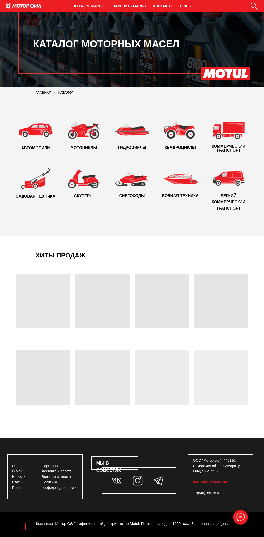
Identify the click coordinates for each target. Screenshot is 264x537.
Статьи (17, 482)
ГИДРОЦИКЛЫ (132, 147)
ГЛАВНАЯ (43, 92)
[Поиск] (254, 6)
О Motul (18, 471)
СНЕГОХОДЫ (132, 196)
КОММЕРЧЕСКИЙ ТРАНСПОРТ (228, 148)
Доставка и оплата (57, 471)
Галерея (18, 488)
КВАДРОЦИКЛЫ (180, 147)
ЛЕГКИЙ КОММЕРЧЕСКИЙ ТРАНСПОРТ (228, 202)
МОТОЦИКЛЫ (84, 148)
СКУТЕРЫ (83, 196)
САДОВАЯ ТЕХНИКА (35, 196)
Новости (18, 477)
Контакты (163, 6)
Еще (184, 6)
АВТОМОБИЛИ (35, 148)
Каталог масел (89, 6)
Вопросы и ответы (56, 477)
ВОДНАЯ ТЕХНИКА (180, 196)
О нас (16, 466)
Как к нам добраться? (210, 482)
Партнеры (50, 466)
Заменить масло (129, 6)
